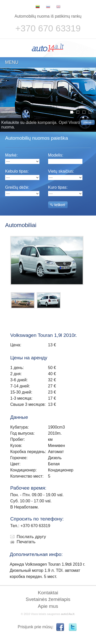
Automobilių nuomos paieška (36, 138)
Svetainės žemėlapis (48, 599)
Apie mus (48, 606)
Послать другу (31, 536)
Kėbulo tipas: (17, 171)
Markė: (11, 155)
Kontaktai (48, 592)
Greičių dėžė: (17, 187)
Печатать (26, 541)
